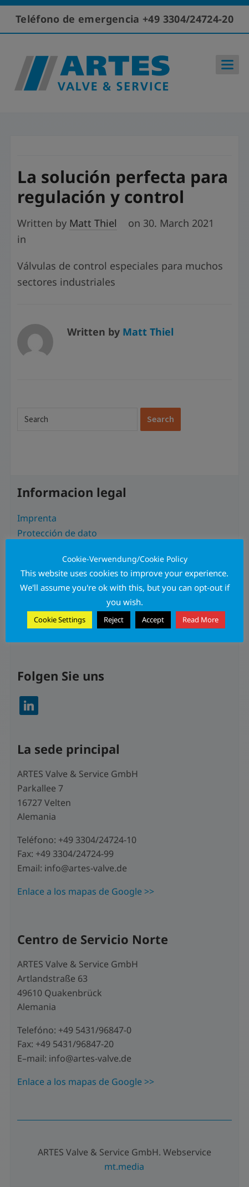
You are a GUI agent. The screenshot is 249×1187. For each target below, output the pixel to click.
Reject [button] (114, 620)
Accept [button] (153, 620)
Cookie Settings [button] (59, 620)
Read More (200, 620)
